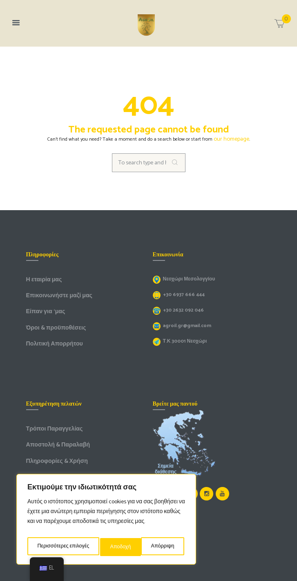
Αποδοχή (166, 547)
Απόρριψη (124, 547)
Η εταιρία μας (41, 277)
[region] (106, 522)
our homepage (231, 138)
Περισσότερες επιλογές (64, 547)
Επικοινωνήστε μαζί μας (54, 292)
